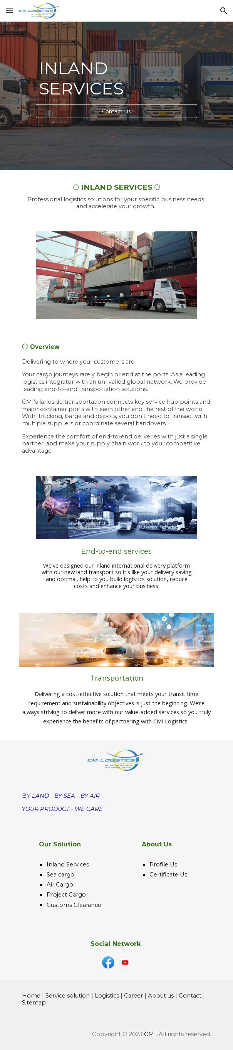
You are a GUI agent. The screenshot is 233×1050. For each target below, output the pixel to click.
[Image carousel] (116, 275)
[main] (116, 78)
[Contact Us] (116, 110)
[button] (9, 10)
